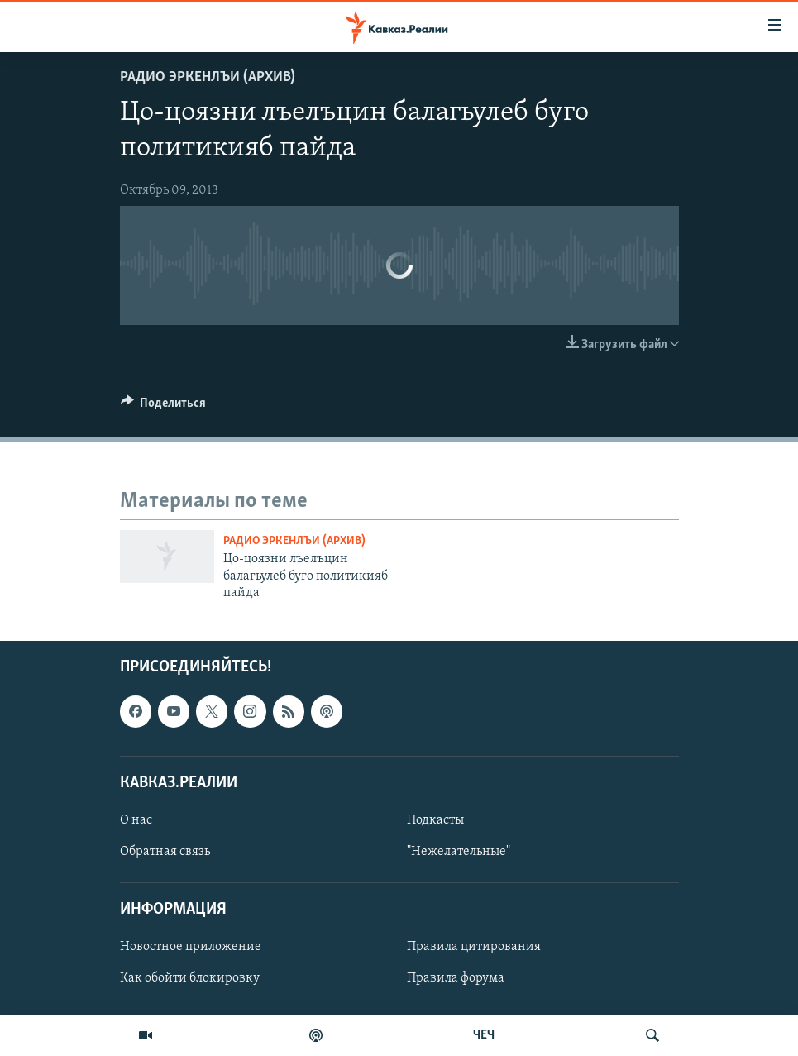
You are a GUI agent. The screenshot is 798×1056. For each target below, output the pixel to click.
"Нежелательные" (458, 851)
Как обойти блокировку (190, 978)
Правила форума (455, 978)
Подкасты (435, 820)
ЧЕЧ (484, 1035)
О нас (136, 820)
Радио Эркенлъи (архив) (207, 77)
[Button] (164, 407)
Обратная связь (165, 851)
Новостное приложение (190, 946)
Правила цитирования (474, 946)
